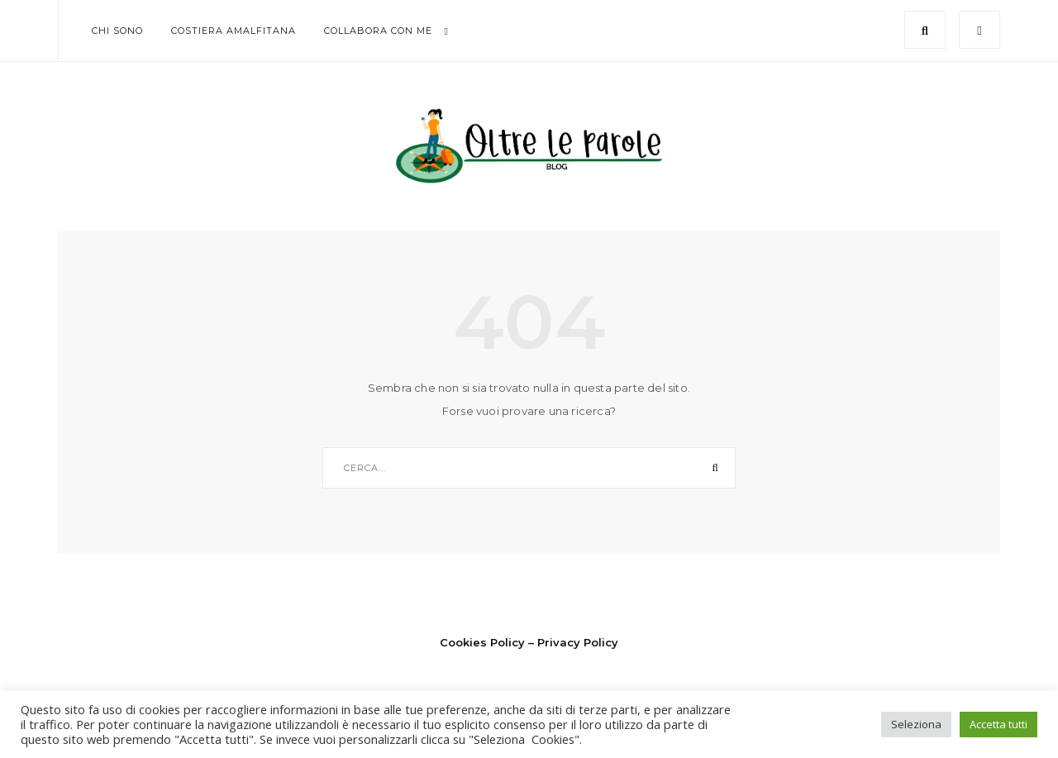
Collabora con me (378, 30)
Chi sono (117, 30)
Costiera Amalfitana (233, 30)
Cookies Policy (482, 642)
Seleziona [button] (916, 724)
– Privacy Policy (573, 642)
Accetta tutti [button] (998, 724)
